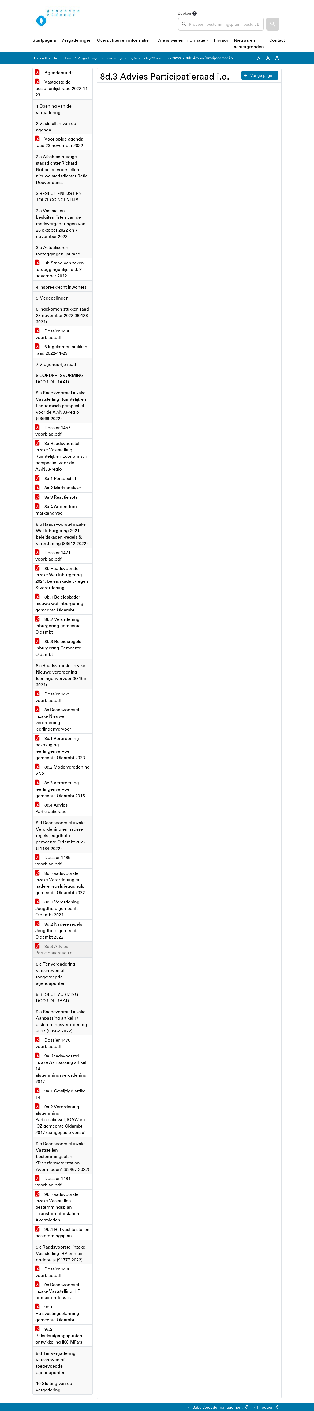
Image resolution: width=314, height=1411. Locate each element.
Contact (277, 40)
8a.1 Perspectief (55, 478)
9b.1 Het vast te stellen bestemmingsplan (62, 1232)
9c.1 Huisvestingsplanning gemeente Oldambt (57, 1313)
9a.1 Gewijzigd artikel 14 (61, 1094)
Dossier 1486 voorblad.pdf (52, 1272)
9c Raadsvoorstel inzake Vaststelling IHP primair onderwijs (57, 1291)
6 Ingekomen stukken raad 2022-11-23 (61, 350)
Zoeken (184, 13)
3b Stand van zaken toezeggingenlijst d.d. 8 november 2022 (59, 269)
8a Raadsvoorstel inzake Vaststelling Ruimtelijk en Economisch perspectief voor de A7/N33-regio (61, 456)
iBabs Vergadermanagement (219, 1407)
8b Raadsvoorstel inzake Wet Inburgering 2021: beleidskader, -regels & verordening (62, 578)
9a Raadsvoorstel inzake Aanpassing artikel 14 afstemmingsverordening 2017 (61, 1068)
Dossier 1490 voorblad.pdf (52, 334)
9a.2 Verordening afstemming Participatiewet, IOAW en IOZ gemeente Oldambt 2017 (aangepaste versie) (60, 1119)
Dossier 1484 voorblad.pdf (52, 1181)
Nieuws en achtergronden (249, 43)
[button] (272, 24)
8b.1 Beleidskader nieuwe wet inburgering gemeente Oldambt (59, 603)
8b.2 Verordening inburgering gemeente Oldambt (58, 625)
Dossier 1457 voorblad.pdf (52, 431)
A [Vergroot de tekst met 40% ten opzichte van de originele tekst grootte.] (277, 58)
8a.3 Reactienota (56, 497)
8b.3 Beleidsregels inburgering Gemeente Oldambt (58, 648)
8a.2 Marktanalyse (58, 487)
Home (68, 58)
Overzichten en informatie (123, 40)
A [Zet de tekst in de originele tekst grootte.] (258, 58)
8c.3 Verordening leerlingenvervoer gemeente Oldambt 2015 (60, 789)
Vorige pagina (260, 75)
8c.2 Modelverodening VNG (62, 770)
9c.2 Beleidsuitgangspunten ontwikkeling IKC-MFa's (58, 1335)
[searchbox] (221, 24)
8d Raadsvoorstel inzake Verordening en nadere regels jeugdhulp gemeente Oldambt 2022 (60, 883)
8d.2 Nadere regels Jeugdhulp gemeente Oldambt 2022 (58, 930)
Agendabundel (55, 72)
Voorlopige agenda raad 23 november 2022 (59, 142)
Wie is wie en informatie (181, 40)
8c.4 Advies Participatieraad (51, 808)
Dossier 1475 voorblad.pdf (52, 697)
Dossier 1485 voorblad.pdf (52, 861)
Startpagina (44, 40)
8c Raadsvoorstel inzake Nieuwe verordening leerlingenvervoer (57, 719)
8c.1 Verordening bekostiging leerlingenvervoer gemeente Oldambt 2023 (60, 748)
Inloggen (267, 1407)
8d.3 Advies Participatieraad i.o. (54, 949)
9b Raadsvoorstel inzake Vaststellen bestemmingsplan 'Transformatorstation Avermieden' (57, 1207)
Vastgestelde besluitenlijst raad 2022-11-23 (62, 88)
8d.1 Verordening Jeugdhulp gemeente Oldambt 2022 (57, 908)
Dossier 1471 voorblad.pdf (52, 556)
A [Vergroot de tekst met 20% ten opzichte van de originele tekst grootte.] (268, 58)
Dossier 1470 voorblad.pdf (52, 1043)
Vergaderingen (76, 40)
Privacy (221, 40)
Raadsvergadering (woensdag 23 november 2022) (143, 58)
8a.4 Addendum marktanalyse (56, 510)
